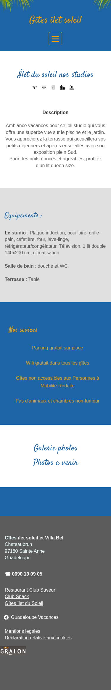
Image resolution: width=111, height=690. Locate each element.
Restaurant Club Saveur (30, 589)
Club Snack (17, 596)
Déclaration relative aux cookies (38, 637)
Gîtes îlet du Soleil (24, 603)
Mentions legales (22, 631)
